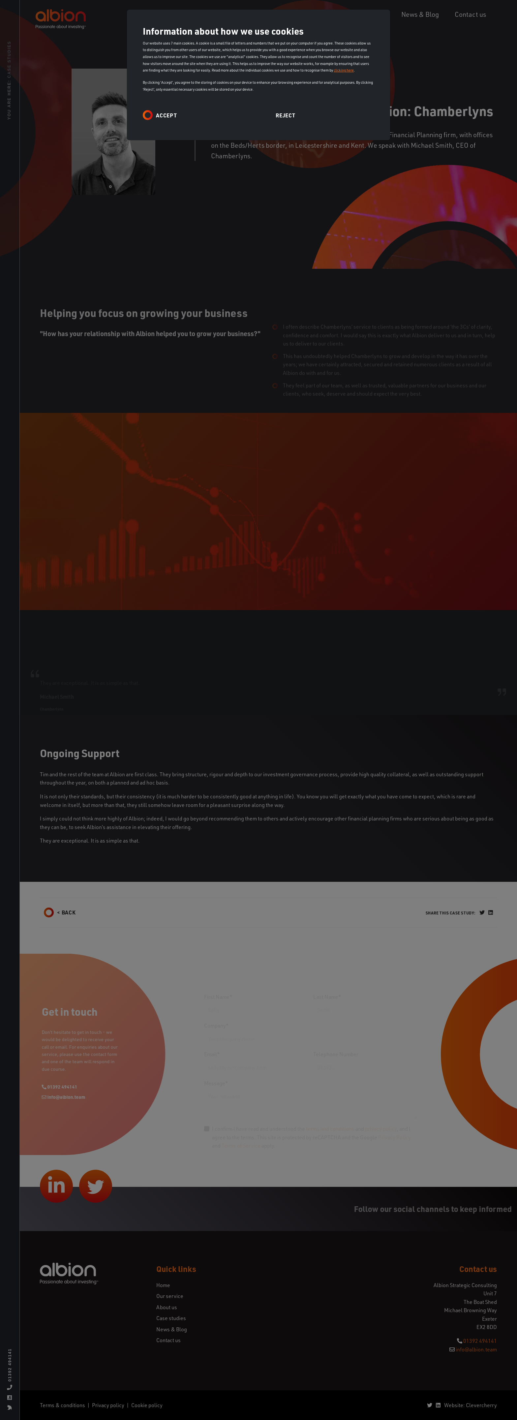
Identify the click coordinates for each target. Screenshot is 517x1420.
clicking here (344, 70)
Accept (166, 115)
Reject (285, 115)
